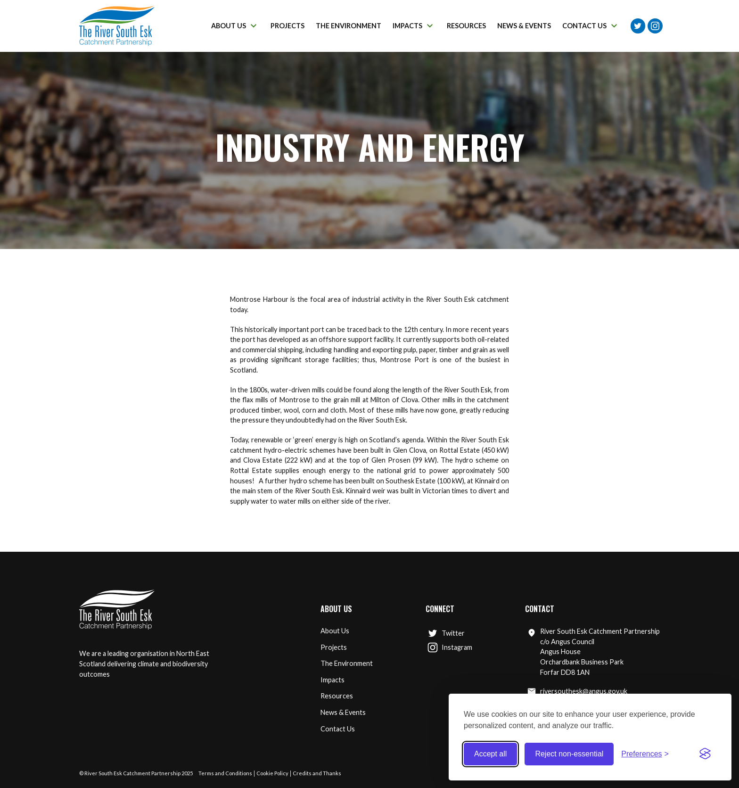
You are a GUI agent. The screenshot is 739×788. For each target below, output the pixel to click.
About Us (334, 631)
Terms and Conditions (225, 773)
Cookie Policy (272, 773)
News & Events (343, 712)
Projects (333, 647)
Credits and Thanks (317, 773)
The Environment (346, 663)
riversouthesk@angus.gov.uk (577, 691)
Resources (336, 696)
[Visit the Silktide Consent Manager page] (705, 754)
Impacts (332, 680)
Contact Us (337, 729)
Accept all (490, 754)
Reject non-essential (569, 754)
